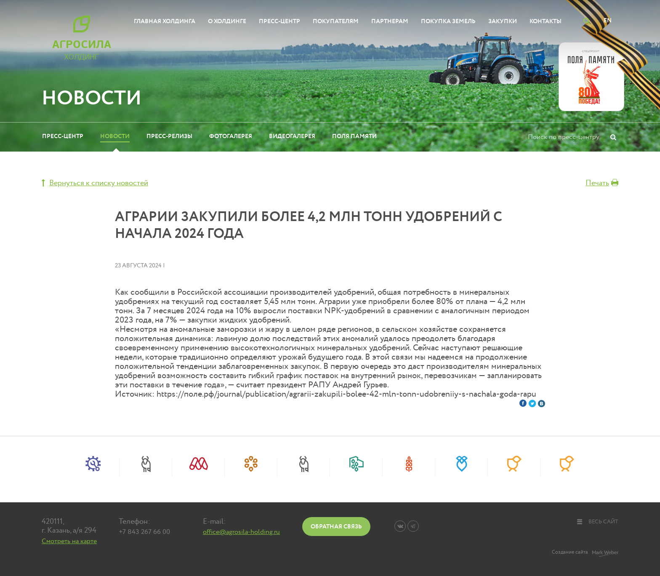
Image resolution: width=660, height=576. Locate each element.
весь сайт (597, 521)
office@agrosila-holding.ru (241, 532)
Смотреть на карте (69, 541)
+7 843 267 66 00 (144, 532)
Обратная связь (336, 526)
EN (608, 20)
